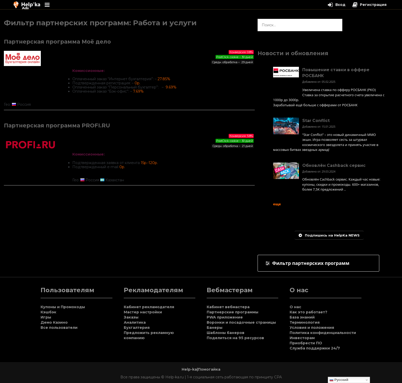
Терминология (305, 322)
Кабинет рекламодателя (149, 307)
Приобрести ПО (306, 343)
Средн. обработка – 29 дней (232, 62)
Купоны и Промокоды (63, 307)
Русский (339, 380)
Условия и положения (312, 327)
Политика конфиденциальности (323, 332)
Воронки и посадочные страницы (241, 322)
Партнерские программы (232, 312)
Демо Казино (54, 322)
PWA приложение (225, 317)
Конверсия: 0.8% (241, 52)
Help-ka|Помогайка (201, 369)
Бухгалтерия (137, 327)
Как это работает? (308, 312)
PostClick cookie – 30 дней (234, 57)
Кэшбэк (48, 312)
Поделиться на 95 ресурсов (235, 338)
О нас (295, 307)
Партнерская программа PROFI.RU (57, 125)
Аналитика (135, 322)
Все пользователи (59, 327)
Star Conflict (316, 120)
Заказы (131, 317)
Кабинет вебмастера (228, 307)
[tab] (318, 263)
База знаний (302, 317)
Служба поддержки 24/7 (315, 348)
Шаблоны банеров (225, 332)
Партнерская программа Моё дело (57, 41)
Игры (46, 317)
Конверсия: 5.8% (241, 136)
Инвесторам (302, 338)
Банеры (214, 327)
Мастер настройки (143, 312)
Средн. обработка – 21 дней (232, 146)
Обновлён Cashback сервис (334, 165)
